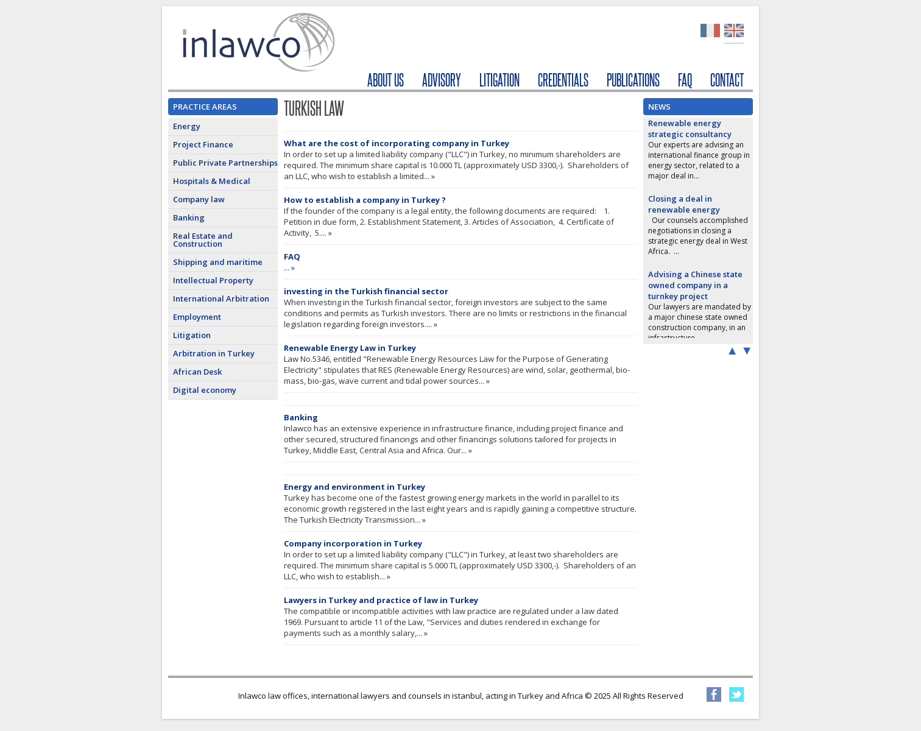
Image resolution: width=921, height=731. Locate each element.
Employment (197, 316)
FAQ (685, 80)
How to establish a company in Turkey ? (365, 199)
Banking (189, 217)
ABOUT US (385, 80)
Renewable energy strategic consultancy (690, 128)
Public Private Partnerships (225, 162)
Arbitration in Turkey (214, 353)
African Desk (197, 371)
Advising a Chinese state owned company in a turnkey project (695, 285)
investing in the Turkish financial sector (366, 291)
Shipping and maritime (218, 261)
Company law (199, 199)
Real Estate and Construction (203, 239)
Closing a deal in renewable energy (684, 204)
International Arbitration (221, 298)
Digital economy (204, 389)
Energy (186, 126)
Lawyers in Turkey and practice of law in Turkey (381, 600)
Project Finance (203, 144)
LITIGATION (499, 80)
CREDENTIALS (563, 80)
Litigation (192, 335)
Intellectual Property (213, 280)
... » (429, 176)
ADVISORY (441, 80)
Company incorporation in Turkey (353, 543)
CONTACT (727, 80)
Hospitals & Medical (211, 180)
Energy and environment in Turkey (354, 486)
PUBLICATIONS (633, 80)
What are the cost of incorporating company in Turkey (396, 143)
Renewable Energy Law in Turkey (350, 347)
